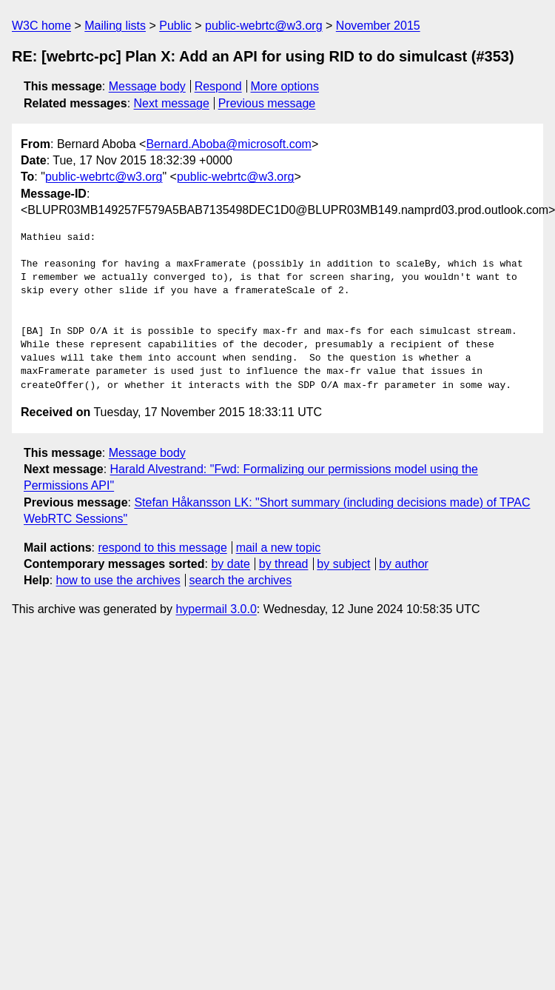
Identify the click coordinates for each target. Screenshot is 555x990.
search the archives (240, 580)
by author (403, 564)
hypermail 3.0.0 (215, 609)
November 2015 (378, 25)
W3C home (41, 25)
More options (285, 86)
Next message (171, 103)
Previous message (267, 103)
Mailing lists (115, 25)
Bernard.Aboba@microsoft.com (228, 144)
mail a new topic (278, 547)
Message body (147, 86)
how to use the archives (118, 580)
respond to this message (162, 547)
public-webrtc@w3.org (264, 25)
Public (175, 25)
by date (230, 564)
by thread (284, 564)
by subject (343, 564)
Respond (218, 86)
